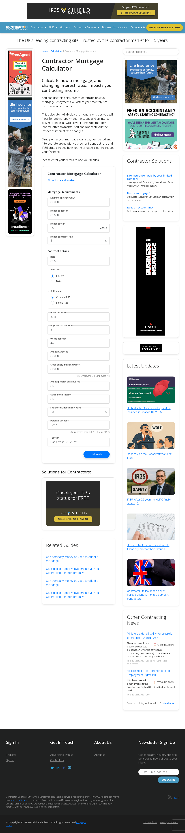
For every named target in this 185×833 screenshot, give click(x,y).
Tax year (54, 438)
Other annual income (61, 395)
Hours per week (58, 313)
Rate (52, 257)
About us (99, 754)
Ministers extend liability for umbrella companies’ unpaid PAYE (150, 635)
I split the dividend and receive (65, 408)
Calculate (96, 454)
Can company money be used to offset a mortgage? (72, 559)
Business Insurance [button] (113, 27)
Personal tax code (59, 421)
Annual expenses (59, 352)
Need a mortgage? (138, 193)
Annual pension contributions (65, 382)
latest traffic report (20, 800)
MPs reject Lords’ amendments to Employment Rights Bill (148, 673)
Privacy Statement (169, 822)
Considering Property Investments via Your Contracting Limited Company (73, 571)
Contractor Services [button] (85, 27)
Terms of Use (150, 822)
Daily (59, 281)
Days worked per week (61, 326)
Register (11, 754)
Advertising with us (61, 754)
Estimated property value (63, 198)
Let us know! (168, 703)
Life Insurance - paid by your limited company (149, 177)
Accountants (138, 27)
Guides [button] (64, 27)
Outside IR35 (63, 297)
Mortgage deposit (59, 211)
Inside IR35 (62, 302)
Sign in (10, 760)
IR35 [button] (52, 27)
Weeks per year (58, 339)
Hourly (60, 276)
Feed (176, 798)
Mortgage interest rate (61, 237)
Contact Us (57, 760)
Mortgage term (57, 224)
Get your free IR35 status (164, 27)
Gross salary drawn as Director (65, 365)
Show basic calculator (61, 180)
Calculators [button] (37, 27)
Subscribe (168, 779)
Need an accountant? (140, 207)
